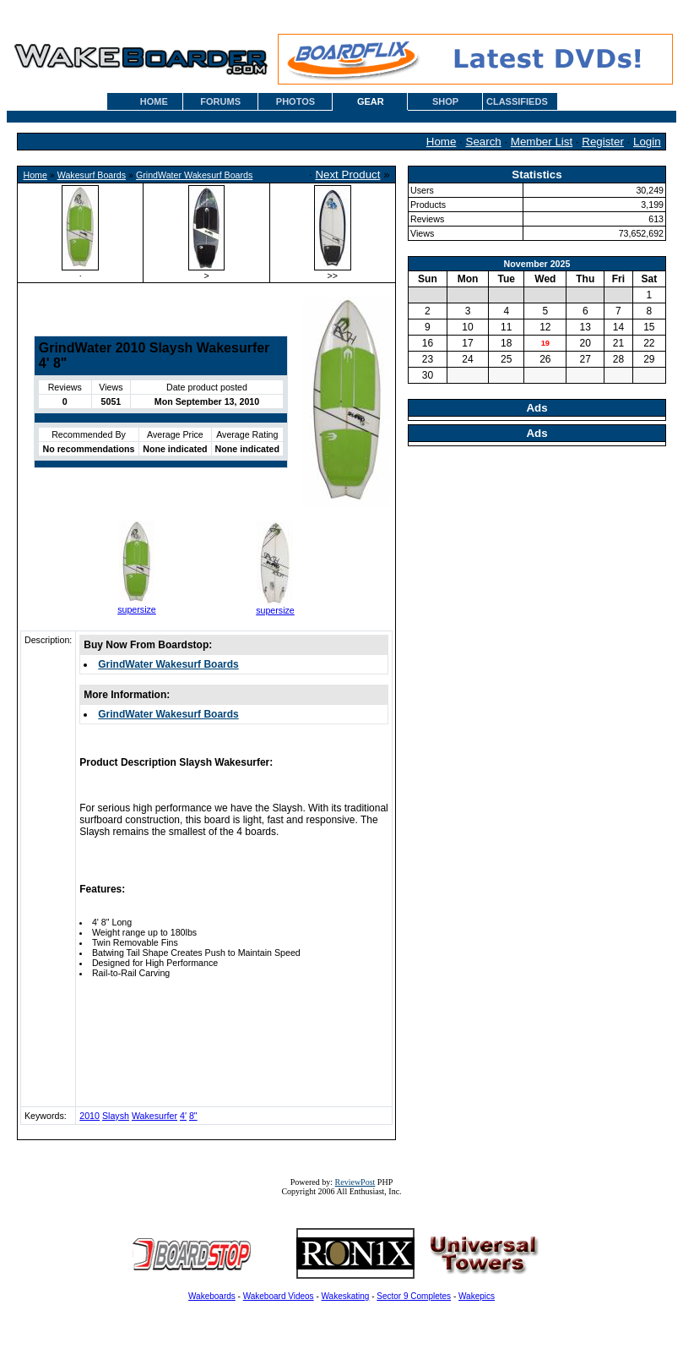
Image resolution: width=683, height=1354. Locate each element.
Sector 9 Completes (414, 1296)
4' (183, 1116)
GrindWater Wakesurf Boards (194, 175)
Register (603, 141)
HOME (154, 101)
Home (441, 141)
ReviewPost (355, 1182)
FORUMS (220, 101)
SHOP (445, 101)
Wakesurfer (154, 1116)
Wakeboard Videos (278, 1296)
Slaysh (115, 1116)
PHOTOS (295, 101)
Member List (541, 141)
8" (193, 1116)
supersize (136, 609)
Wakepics (476, 1296)
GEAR (370, 101)
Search (483, 141)
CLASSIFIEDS (517, 101)
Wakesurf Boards (91, 175)
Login (647, 141)
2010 (89, 1116)
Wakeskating (346, 1296)
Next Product (347, 174)
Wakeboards (212, 1296)
